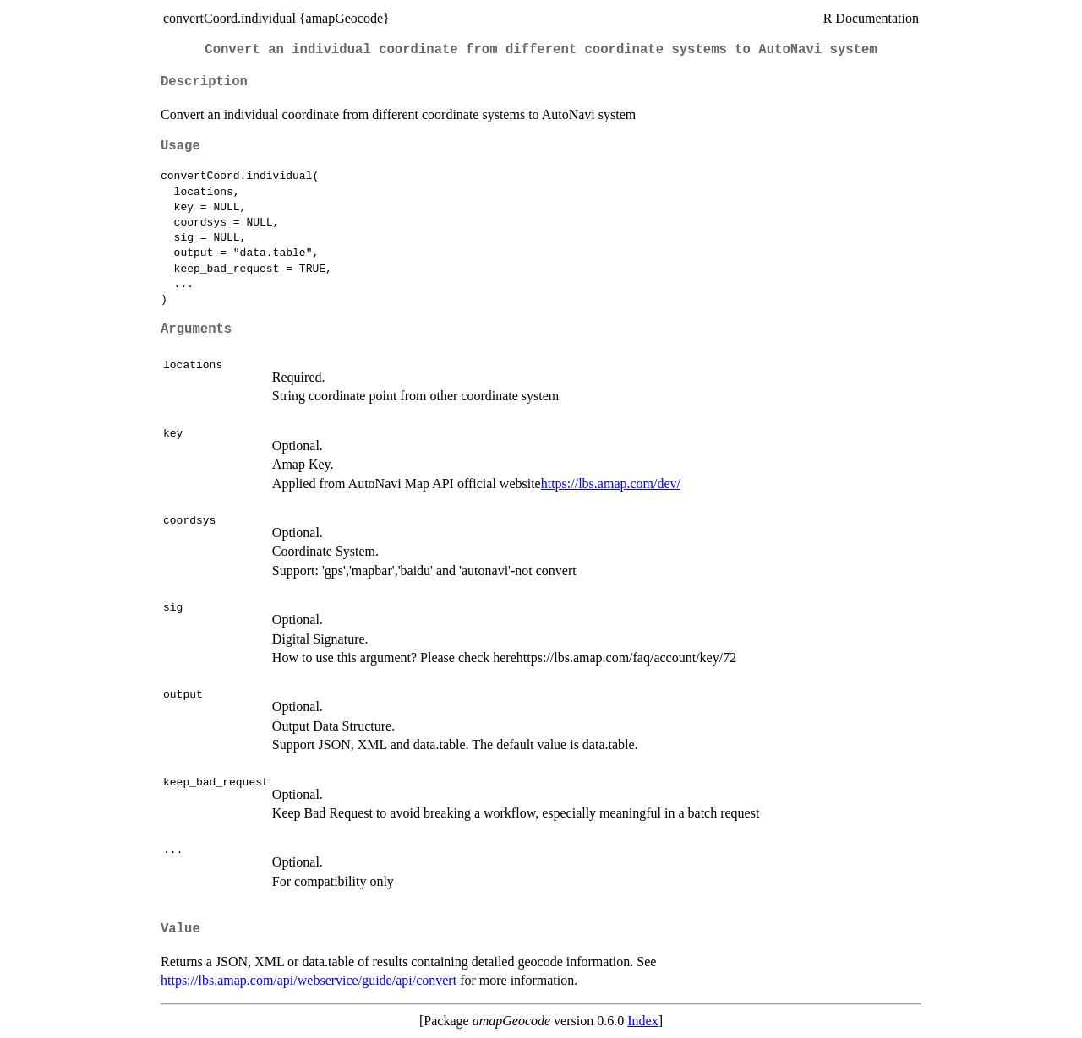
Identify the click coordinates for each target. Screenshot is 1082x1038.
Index (642, 1021)
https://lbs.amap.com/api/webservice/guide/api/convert (308, 980)
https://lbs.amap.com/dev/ (610, 483)
